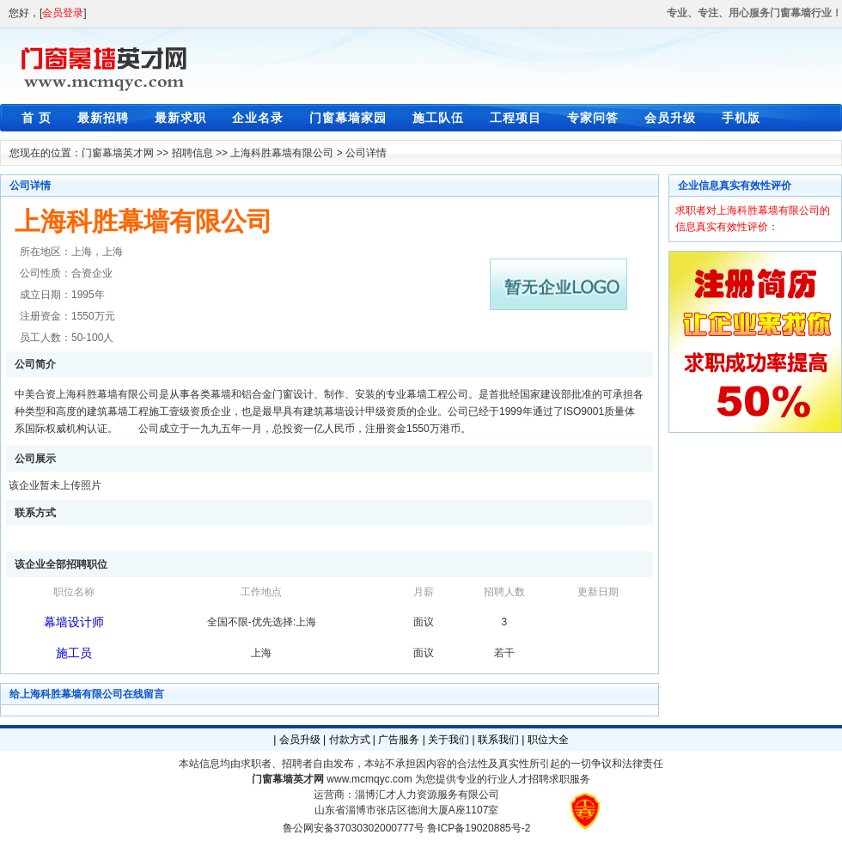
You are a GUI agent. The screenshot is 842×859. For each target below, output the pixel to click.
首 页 (36, 118)
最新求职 (180, 118)
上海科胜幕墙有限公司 (281, 153)
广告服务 (398, 740)
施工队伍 (438, 118)
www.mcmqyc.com (369, 779)
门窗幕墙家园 (348, 118)
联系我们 (498, 740)
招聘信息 (192, 153)
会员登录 (62, 13)
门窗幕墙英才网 (118, 153)
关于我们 (448, 740)
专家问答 (593, 118)
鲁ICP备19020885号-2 (478, 828)
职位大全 (548, 740)
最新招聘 (103, 118)
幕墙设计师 (74, 622)
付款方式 (349, 740)
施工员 (74, 653)
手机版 (741, 118)
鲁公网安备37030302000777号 (353, 828)
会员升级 (670, 118)
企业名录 (258, 118)
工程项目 (515, 118)
